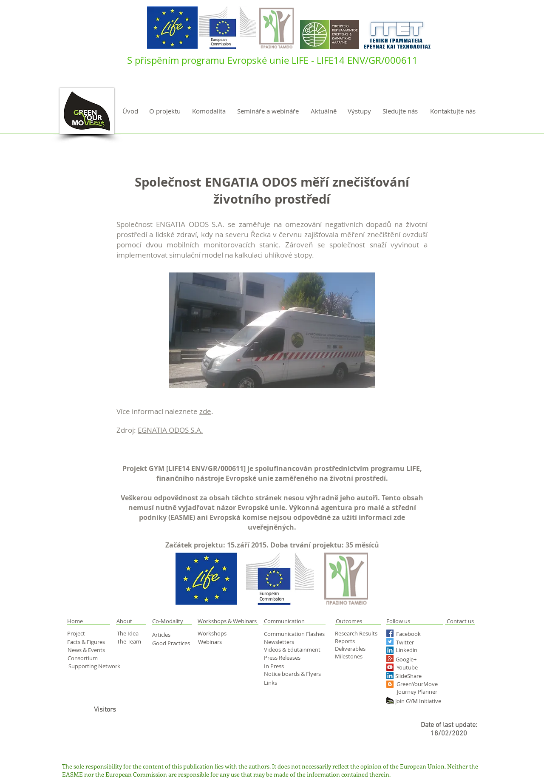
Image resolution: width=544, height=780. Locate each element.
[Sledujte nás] (400, 111)
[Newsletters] (282, 642)
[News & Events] (87, 650)
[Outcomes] (365, 621)
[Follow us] (408, 621)
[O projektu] (165, 111)
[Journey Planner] (420, 691)
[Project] (81, 633)
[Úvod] (130, 111)
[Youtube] (415, 667)
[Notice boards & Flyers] (293, 674)
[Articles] (166, 634)
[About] (131, 621)
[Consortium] (88, 658)
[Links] (277, 682)
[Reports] (351, 641)
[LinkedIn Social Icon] (390, 650)
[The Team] (132, 641)
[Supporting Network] (94, 666)
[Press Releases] (285, 657)
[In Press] (283, 666)
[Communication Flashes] (296, 634)
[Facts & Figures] (87, 642)
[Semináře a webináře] (268, 111)
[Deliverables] (351, 648)
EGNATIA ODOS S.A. (170, 430)
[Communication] (294, 621)
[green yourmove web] (390, 700)
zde (205, 411)
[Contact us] (460, 621)
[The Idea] (131, 633)
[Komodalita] (209, 111)
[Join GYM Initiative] (420, 701)
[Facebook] (411, 634)
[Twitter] (414, 642)
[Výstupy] (359, 111)
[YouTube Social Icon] (390, 667)
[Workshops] (218, 633)
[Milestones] (351, 656)
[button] (84, 621)
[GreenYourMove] (418, 684)
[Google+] (421, 659)
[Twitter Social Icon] (390, 641)
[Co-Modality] (168, 621)
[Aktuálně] (323, 111)
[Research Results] (358, 633)
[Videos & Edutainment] (293, 649)
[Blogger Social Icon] (390, 684)
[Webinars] (212, 642)
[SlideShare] (409, 676)
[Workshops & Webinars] (228, 621)
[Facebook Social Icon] (390, 633)
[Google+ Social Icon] (390, 658)
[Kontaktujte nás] (452, 111)
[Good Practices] (172, 643)
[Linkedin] (419, 650)
